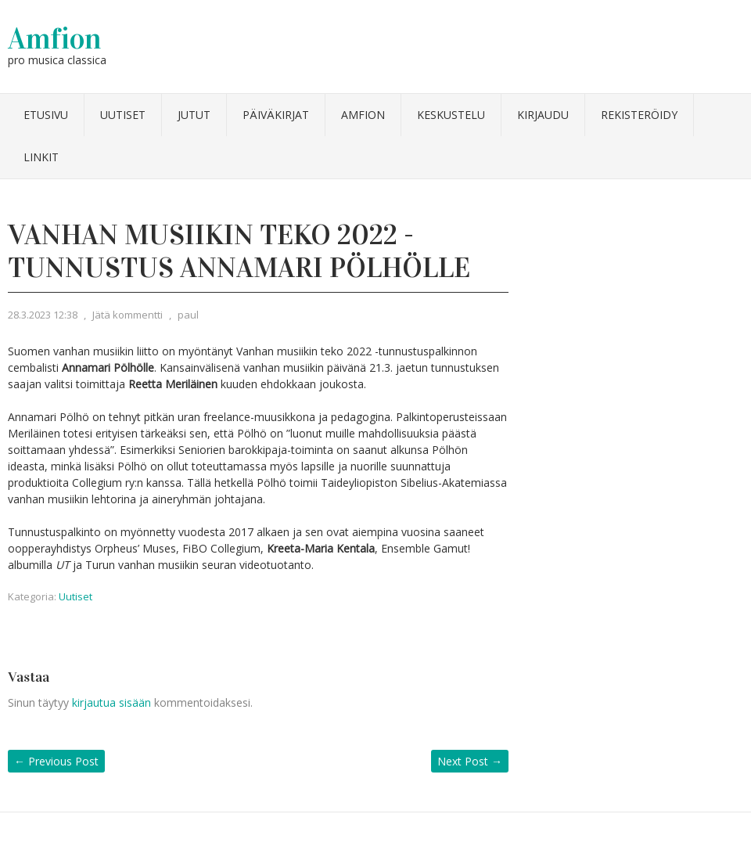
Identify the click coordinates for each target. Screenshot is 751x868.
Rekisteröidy (639, 114)
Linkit (41, 156)
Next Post (469, 761)
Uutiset (123, 114)
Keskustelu (451, 114)
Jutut (194, 114)
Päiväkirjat (276, 114)
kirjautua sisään (111, 702)
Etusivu (45, 114)
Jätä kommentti (127, 315)
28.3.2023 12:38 (42, 315)
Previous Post (56, 761)
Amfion (55, 38)
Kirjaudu (543, 114)
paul (188, 315)
